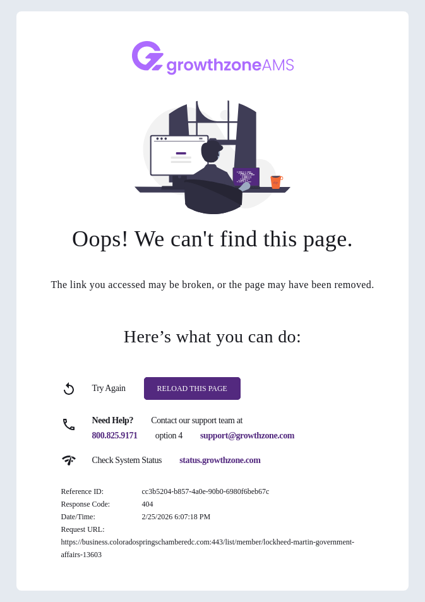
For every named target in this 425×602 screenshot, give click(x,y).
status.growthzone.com (219, 460)
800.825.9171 (115, 435)
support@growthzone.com (247, 435)
